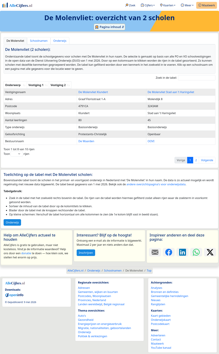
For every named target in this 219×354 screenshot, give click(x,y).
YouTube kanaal (161, 348)
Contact (156, 339)
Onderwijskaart (161, 320)
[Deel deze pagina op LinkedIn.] (182, 252)
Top (149, 270)
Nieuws (155, 300)
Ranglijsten (158, 304)
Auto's (82, 316)
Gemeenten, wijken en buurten (98, 292)
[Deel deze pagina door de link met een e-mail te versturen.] (155, 252)
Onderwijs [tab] (59, 41)
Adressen (84, 288)
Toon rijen (16, 154)
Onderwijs (12, 222)
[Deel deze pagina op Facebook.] (169, 252)
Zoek (130, 5)
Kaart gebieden (161, 316)
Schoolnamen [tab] (39, 41)
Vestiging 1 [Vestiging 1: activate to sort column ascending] (67, 85)
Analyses (156, 288)
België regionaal (114, 304)
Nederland (99, 300)
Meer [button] (186, 5)
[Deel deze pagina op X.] (210, 252)
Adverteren (158, 335)
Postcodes (84, 296)
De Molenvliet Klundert (75, 92)
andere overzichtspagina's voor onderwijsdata (156, 184)
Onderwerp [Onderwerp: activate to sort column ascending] (13, 85)
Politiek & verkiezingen (92, 336)
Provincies (84, 300)
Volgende (207, 160)
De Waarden (68, 141)
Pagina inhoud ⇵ (109, 27)
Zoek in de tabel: (185, 77)
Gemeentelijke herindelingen (169, 296)
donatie (26, 253)
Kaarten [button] (166, 5)
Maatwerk (206, 5)
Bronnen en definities (164, 292)
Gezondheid (85, 320)
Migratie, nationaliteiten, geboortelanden (104, 328)
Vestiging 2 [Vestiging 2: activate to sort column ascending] (133, 85)
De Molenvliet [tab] (15, 41)
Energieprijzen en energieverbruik (100, 324)
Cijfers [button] (147, 5)
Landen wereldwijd (90, 304)
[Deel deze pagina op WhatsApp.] (196, 252)
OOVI (129, 141)
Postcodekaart (160, 324)
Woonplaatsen (102, 296)
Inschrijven (86, 253)
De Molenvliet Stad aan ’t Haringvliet (149, 92)
